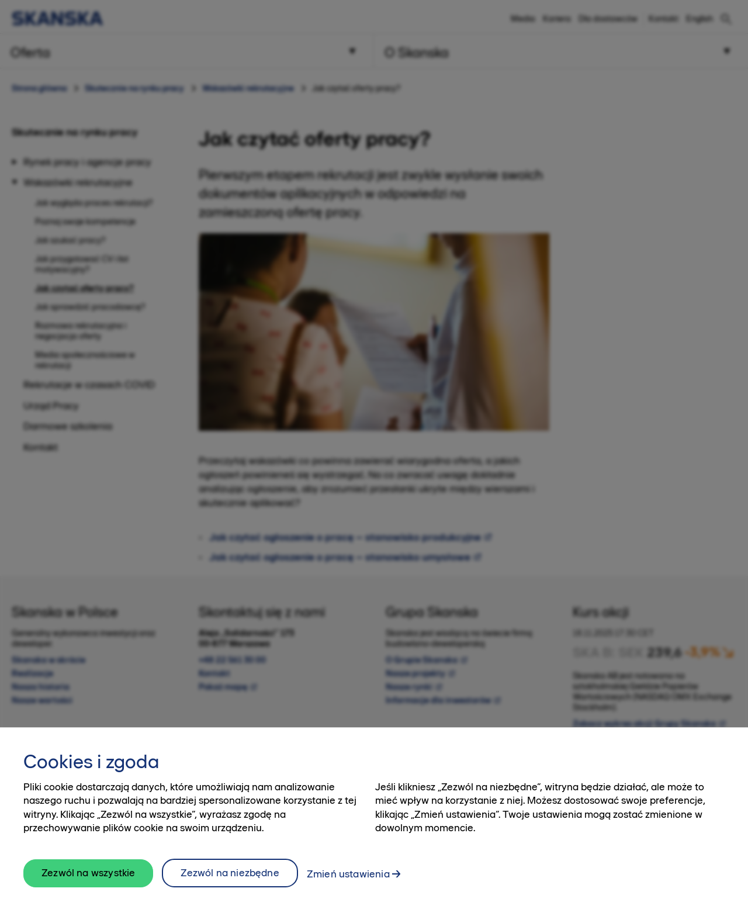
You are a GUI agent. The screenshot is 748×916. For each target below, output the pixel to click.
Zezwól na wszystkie (88, 885)
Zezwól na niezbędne (230, 884)
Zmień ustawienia (348, 885)
